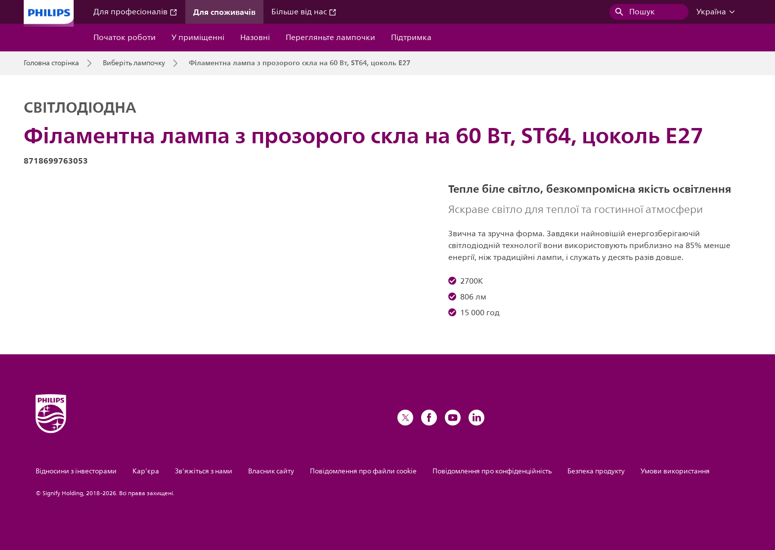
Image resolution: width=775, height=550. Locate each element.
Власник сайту (271, 471)
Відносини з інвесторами (76, 471)
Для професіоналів (135, 12)
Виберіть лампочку (134, 63)
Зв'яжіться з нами (203, 471)
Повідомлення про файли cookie (363, 471)
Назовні (255, 37)
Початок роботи (124, 37)
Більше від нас (304, 12)
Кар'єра (145, 471)
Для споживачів (224, 12)
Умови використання (675, 471)
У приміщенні (198, 37)
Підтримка (411, 37)
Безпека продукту (596, 471)
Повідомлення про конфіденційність (492, 471)
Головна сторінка (51, 63)
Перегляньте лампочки (330, 37)
